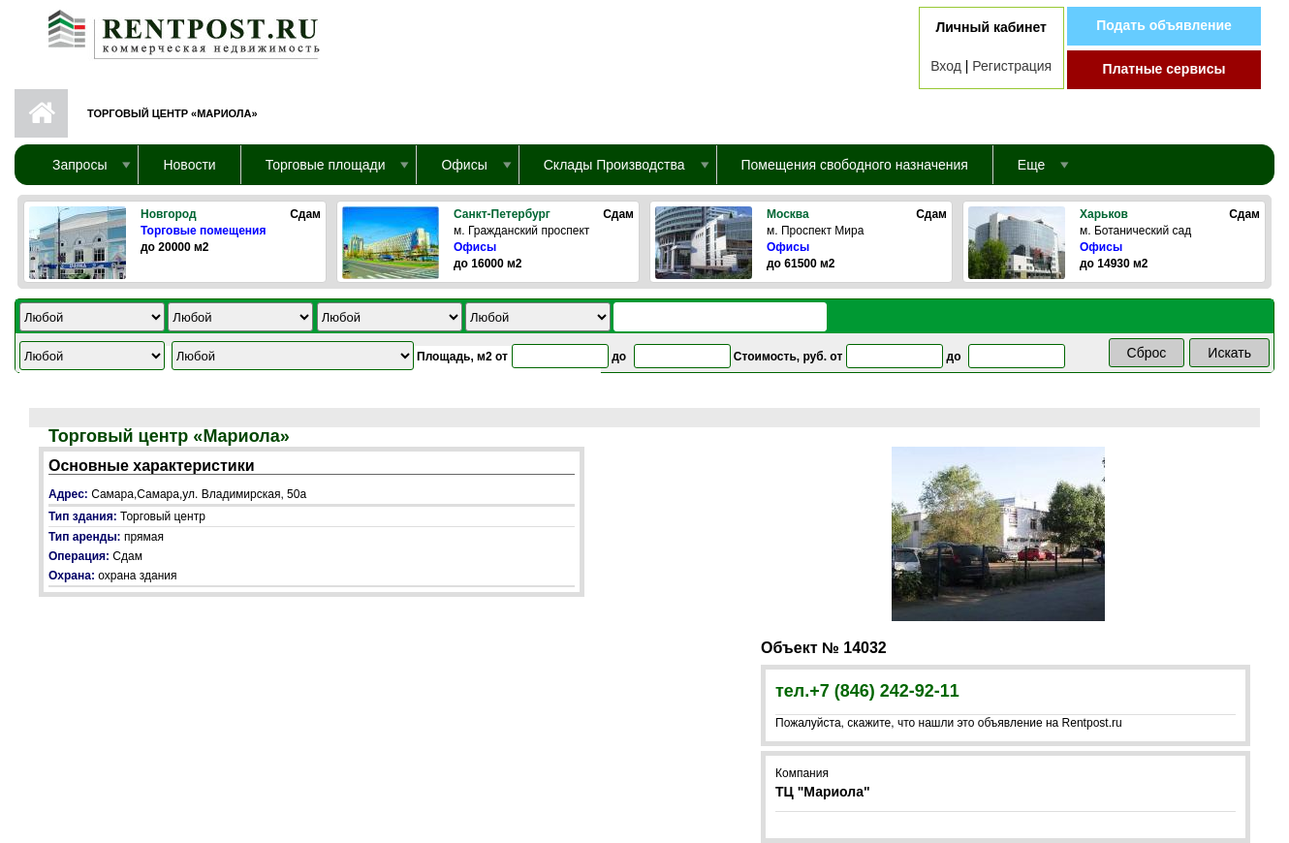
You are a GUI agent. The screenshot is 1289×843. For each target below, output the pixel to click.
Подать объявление (1164, 25)
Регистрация (1012, 66)
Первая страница (41, 113)
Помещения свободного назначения (854, 164)
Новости (189, 164)
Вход (945, 66)
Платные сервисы (1164, 69)
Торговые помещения (203, 230)
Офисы (475, 247)
